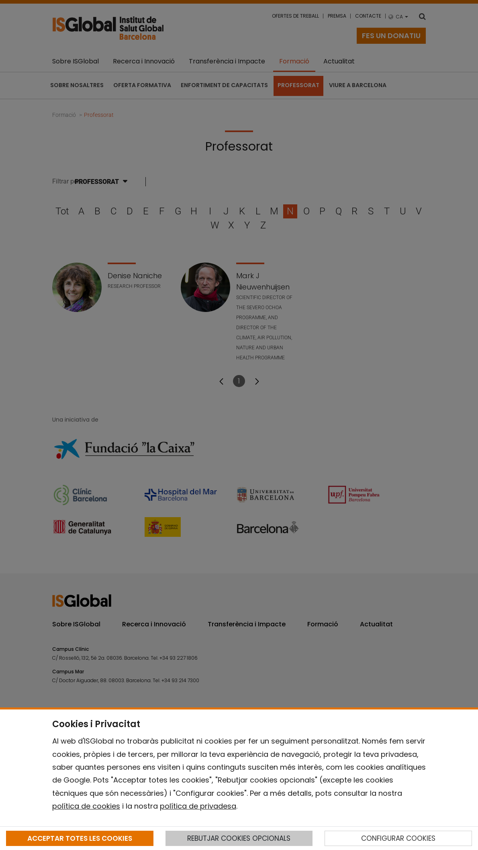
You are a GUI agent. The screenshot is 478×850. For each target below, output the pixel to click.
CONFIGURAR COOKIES (398, 838)
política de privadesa (198, 806)
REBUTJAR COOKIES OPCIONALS (238, 838)
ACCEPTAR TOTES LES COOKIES (79, 838)
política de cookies (86, 806)
